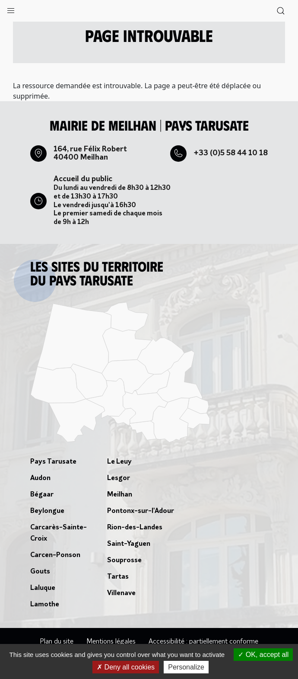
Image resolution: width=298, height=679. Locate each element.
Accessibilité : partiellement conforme (203, 641)
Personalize (186, 667)
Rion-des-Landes (134, 527)
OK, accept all (263, 654)
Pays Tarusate (53, 461)
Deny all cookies (126, 667)
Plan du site (56, 641)
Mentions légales (111, 641)
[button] (10, 8)
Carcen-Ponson (55, 555)
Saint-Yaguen (128, 544)
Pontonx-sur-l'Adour (140, 511)
